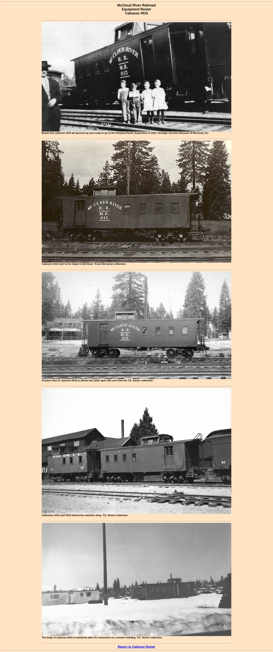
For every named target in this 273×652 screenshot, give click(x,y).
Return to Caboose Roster (136, 646)
